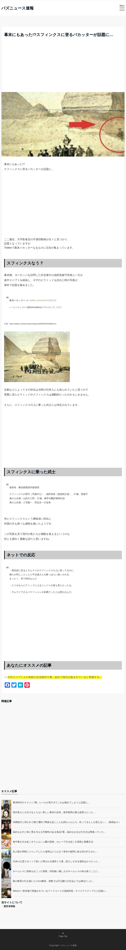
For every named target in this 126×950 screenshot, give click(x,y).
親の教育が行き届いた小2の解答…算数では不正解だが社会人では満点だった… (53, 881)
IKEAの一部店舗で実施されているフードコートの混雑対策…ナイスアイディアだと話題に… (60, 891)
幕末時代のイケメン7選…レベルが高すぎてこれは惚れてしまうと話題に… (51, 802)
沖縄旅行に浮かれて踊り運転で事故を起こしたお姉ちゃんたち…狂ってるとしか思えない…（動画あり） (67, 822)
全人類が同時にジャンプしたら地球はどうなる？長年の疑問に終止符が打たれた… (55, 851)
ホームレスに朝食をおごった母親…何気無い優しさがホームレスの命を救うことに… (56, 871)
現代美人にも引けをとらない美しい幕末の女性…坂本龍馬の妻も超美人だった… (54, 812)
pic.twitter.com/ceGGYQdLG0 (41, 300)
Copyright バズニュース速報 (63, 945)
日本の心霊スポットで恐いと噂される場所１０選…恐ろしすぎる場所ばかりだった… (56, 861)
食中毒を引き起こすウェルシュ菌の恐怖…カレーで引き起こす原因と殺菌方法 (53, 841)
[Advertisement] (63, 67)
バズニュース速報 (17, 8)
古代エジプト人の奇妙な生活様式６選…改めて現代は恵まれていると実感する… (54, 677)
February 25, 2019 (51, 307)
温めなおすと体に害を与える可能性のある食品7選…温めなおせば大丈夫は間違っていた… (59, 832)
